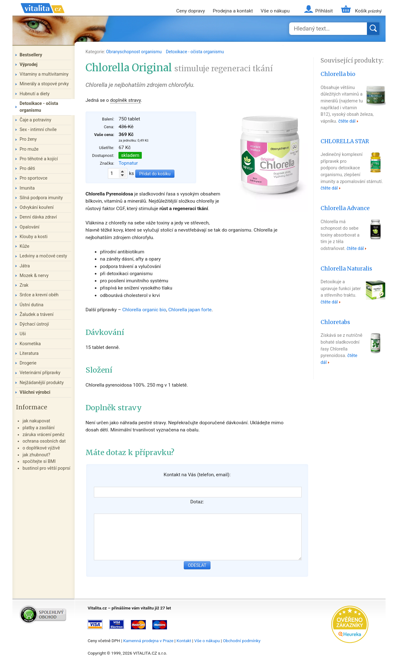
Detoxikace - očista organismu (195, 51)
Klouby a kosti (34, 236)
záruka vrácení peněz (43, 434)
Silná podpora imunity (41, 197)
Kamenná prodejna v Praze (148, 640)
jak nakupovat (36, 421)
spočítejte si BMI (39, 461)
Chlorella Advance (345, 208)
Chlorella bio (338, 74)
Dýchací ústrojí (34, 324)
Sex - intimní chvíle (38, 129)
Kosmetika (30, 343)
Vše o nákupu (275, 11)
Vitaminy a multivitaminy (44, 74)
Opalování (29, 227)
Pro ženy (28, 139)
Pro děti (27, 168)
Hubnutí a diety (34, 93)
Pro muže (29, 149)
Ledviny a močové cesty (43, 256)
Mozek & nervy (34, 275)
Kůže (25, 246)
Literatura (29, 353)
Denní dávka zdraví (38, 217)
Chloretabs (335, 322)
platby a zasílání (38, 427)
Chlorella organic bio (144, 310)
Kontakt (184, 640)
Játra (25, 266)
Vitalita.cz (43, 15)
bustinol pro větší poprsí (46, 468)
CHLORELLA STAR (345, 141)
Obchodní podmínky (242, 640)
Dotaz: (197, 502)
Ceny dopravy (190, 11)
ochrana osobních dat (44, 441)
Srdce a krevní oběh (39, 295)
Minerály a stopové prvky (44, 84)
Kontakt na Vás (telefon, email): (197, 474)
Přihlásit (324, 11)
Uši (23, 333)
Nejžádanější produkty (42, 382)
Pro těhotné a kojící (39, 159)
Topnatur (128, 163)
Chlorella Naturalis (346, 268)
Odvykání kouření (36, 207)
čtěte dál (346, 121)
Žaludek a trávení (36, 314)
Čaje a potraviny (35, 120)
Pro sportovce (33, 178)
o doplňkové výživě (41, 448)
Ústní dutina (32, 305)
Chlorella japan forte (189, 310)
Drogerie (28, 363)
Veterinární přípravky (40, 372)
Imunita (27, 188)
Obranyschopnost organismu (134, 51)
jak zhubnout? (36, 455)
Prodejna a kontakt (233, 11)
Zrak (24, 285)
